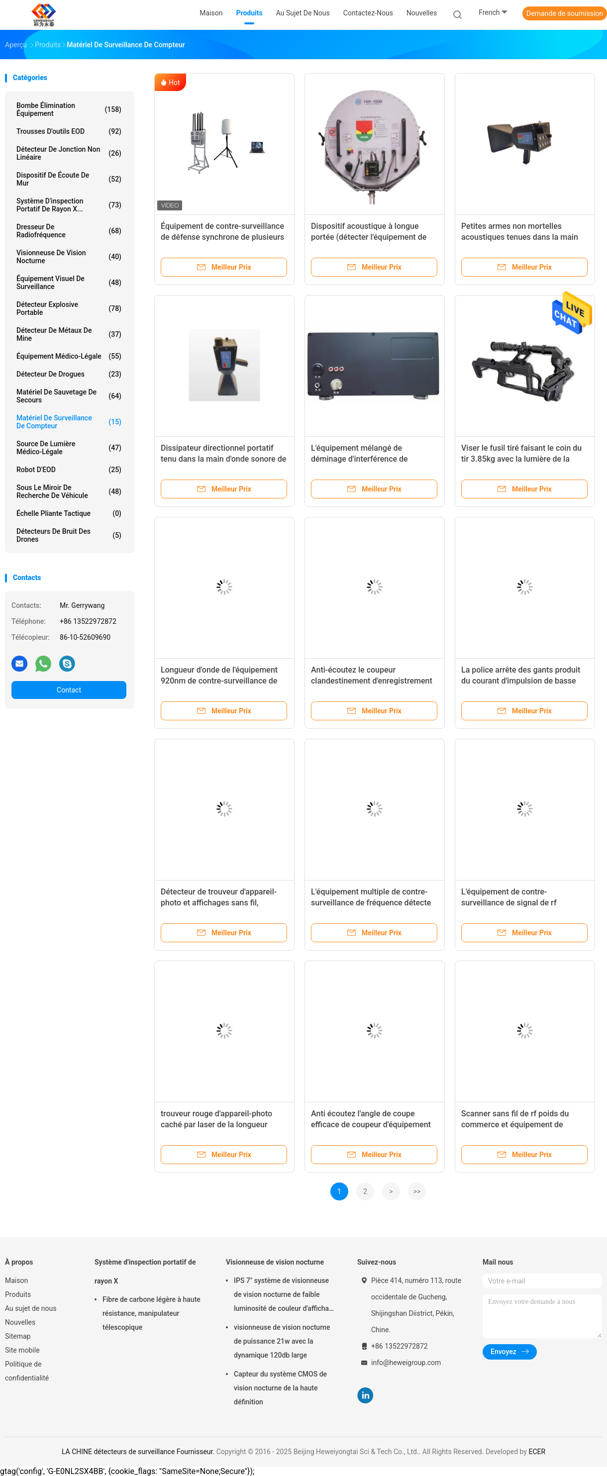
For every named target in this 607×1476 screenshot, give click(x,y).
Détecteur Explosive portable (68, 308)
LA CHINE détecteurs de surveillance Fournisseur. (139, 1452)
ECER (536, 1452)
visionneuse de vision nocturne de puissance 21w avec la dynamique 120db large (282, 1341)
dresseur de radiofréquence (68, 231)
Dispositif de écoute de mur (68, 179)
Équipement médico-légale (68, 356)
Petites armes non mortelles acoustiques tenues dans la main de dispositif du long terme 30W (519, 237)
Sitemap (17, 1336)
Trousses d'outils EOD (68, 131)
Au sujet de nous (30, 1308)
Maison (16, 1280)
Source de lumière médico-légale (68, 448)
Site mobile (22, 1350)
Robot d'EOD (68, 470)
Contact (69, 690)
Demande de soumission (564, 13)
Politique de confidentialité (27, 1371)
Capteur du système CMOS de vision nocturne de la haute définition (280, 1388)
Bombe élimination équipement (68, 109)
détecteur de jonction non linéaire (68, 153)
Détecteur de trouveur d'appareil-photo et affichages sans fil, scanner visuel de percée (219, 902)
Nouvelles (20, 1322)
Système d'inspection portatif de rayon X (145, 1271)
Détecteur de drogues (68, 374)
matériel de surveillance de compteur (68, 422)
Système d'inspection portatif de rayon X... (68, 205)
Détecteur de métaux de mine (68, 334)
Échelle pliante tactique (68, 513)
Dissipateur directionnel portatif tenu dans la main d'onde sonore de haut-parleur (223, 459)
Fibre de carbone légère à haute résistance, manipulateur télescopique (151, 1313)
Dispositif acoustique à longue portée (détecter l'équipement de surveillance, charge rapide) (368, 237)
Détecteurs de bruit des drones (68, 535)
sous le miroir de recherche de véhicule (68, 491)
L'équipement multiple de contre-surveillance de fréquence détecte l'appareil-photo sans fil (371, 902)
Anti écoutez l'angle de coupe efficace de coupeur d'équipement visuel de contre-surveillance (371, 1124)
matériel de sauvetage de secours (68, 396)
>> (417, 1191)
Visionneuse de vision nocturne (68, 257)
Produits (18, 1294)
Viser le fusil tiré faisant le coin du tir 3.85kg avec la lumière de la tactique (521, 459)
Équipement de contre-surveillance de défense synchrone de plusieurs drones (222, 237)
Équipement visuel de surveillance (68, 283)
